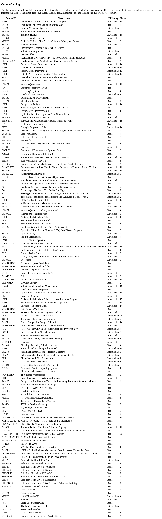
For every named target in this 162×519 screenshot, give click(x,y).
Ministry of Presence (30, 101)
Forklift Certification (31, 237)
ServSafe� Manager (31, 84)
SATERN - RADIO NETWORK (36, 388)
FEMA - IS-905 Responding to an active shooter (44, 457)
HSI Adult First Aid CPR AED (35, 394)
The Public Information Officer (35, 506)
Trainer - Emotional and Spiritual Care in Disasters (45, 157)
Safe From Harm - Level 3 (33, 160)
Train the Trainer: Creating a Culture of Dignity (43, 427)
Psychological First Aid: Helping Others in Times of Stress (49, 61)
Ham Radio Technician (32, 512)
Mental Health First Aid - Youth (36, 223)
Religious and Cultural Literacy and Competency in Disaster (49, 355)
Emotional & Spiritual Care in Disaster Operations (45, 302)
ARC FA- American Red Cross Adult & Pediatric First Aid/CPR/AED (54, 430)
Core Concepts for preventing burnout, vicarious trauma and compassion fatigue (59, 453)
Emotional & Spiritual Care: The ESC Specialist (44, 227)
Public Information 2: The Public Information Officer (46, 206)
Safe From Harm (29, 134)
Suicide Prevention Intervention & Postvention (43, 74)
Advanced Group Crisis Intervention (38, 64)
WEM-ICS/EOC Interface (33, 440)
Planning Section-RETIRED (34, 335)
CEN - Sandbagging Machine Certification (41, 424)
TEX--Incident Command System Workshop (42, 312)
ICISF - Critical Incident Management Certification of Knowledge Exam (55, 450)
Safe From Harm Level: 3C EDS (36, 463)
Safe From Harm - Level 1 (33, 137)
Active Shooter (28, 489)
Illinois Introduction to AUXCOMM (38, 371)
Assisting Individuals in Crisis (35, 217)
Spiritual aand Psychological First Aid (39, 348)
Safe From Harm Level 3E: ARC (36, 473)
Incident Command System (34, 28)
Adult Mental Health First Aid (35, 460)
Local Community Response (34, 289)
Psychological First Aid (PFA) (35, 407)
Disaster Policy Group (31, 253)
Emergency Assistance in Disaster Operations (42, 48)
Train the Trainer (29, 34)
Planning (25, 342)
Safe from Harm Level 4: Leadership (38, 480)
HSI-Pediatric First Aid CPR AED (37, 397)
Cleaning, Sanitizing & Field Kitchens (39, 345)
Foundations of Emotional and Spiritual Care (42, 25)
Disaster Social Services (32, 38)
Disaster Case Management (34, 361)
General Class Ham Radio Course (37, 315)
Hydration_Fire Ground (32, 124)
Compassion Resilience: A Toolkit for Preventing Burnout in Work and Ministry (59, 381)
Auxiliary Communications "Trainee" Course (42, 434)
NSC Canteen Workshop (32, 309)
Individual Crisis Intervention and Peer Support (43, 21)
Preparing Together (30, 91)
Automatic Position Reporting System (39, 368)
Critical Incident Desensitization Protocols (41, 378)
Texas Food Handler (30, 509)
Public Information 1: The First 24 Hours (40, 203)
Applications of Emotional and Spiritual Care (42, 292)
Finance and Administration (34, 214)
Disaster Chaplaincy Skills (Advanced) (39, 365)
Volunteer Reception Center (34, 88)
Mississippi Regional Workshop (36, 266)
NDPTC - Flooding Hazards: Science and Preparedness (47, 420)
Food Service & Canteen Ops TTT (37, 243)
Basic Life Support (30, 296)
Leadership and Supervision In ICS (37, 273)
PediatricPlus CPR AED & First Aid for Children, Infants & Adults (53, 57)
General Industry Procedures (34, 279)
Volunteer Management (32, 51)
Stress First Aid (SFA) (31, 411)
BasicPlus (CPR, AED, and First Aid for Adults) (44, 77)
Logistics (25, 147)
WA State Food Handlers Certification (39, 447)
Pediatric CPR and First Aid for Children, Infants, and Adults (50, 41)
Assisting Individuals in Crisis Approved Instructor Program (49, 299)
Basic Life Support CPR (32, 503)
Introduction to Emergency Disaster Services (42, 516)
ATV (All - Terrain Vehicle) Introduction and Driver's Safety (49, 328)
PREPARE (26, 170)
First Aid (25, 499)
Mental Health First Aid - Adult (36, 220)
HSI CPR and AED (30, 496)
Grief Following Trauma (32, 94)
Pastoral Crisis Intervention (34, 71)
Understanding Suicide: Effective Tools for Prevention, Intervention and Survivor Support (64, 246)
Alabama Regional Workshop (35, 263)
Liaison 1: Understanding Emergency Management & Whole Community (56, 130)
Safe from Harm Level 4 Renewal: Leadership (43, 476)
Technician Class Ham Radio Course (38, 319)
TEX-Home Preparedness (33, 374)
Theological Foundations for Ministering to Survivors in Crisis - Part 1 (54, 193)
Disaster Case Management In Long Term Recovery (45, 143)
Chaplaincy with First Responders (37, 358)
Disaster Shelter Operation (33, 240)
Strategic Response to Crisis (34, 127)
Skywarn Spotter (29, 283)
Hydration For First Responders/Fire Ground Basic (45, 114)
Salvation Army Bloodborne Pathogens (39, 384)
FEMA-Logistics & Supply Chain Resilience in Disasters (48, 417)
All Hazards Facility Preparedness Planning (41, 338)
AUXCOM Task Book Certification (38, 437)
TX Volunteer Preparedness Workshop (39, 401)
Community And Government (35, 97)
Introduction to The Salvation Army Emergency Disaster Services (52, 164)
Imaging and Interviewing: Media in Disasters (43, 351)
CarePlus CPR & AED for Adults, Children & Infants (46, 80)
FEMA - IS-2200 (29, 443)
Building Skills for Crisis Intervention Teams (42, 250)
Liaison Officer (28, 54)
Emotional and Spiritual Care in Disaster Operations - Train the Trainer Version (58, 167)
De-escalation (27, 414)
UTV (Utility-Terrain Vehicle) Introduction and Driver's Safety (51, 256)
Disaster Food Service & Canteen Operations (42, 177)
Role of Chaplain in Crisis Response (38, 332)
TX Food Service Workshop (34, 404)
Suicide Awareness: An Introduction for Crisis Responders (48, 180)
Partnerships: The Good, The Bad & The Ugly (43, 190)
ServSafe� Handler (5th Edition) (37, 154)
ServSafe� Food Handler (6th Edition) (39, 210)
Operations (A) (28, 233)
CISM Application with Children (36, 200)
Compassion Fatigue (30, 104)
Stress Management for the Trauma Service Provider (46, 107)
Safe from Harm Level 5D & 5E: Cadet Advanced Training (49, 483)
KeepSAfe (26, 140)
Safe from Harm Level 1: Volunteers (38, 466)
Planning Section (29, 44)
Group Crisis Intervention (33, 67)
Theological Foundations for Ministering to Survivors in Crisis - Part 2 (54, 197)
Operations (26, 260)
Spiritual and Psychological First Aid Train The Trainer (47, 120)
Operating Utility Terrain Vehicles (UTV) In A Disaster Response (52, 230)
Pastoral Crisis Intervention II (35, 111)
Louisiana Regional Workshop (35, 269)
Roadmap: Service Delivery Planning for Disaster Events (48, 187)
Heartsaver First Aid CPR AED (35, 486)
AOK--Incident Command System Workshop (42, 325)
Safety (24, 276)
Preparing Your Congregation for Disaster (40, 31)
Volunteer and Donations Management (39, 286)
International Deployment (33, 174)
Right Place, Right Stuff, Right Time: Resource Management (50, 183)
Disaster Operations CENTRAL (36, 117)
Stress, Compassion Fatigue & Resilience (40, 322)
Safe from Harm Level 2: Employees (38, 470)
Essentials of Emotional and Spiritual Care (41, 150)
